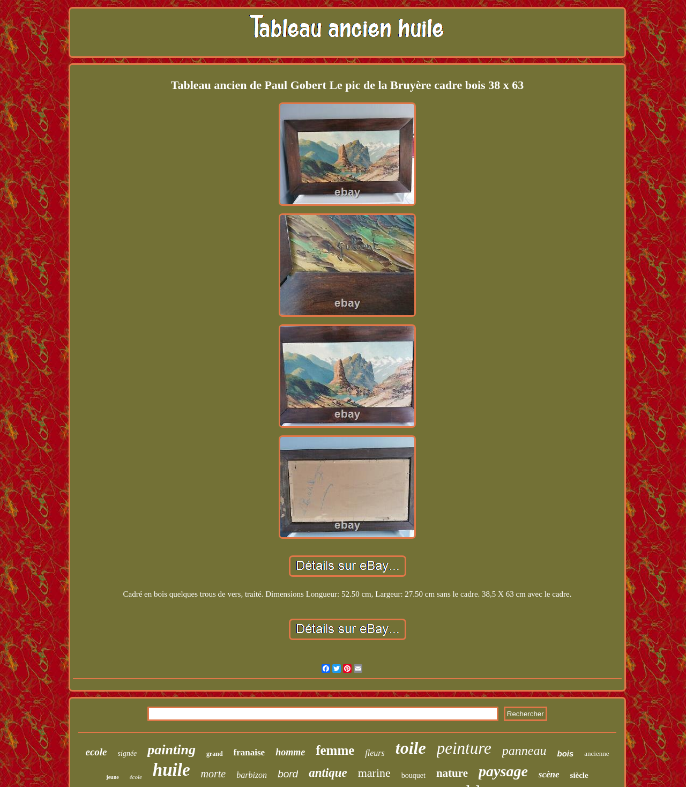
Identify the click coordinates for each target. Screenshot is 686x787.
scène (549, 774)
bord (288, 773)
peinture (464, 748)
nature (452, 773)
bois (565, 753)
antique (328, 772)
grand (214, 754)
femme (335, 750)
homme (290, 752)
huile (171, 769)
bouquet (413, 775)
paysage (503, 771)
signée (127, 753)
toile (411, 748)
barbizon (251, 774)
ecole (96, 752)
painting (171, 750)
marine (374, 772)
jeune (112, 777)
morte (213, 773)
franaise (249, 752)
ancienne (596, 753)
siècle (579, 775)
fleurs (374, 753)
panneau (524, 751)
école (136, 777)
